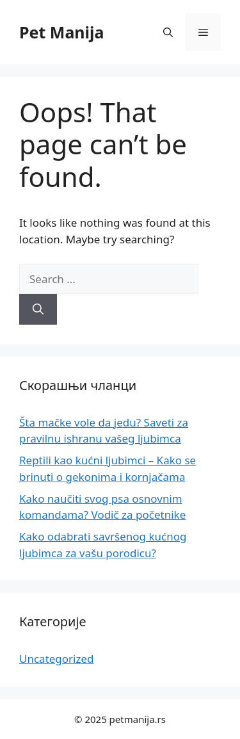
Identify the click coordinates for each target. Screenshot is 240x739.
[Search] (38, 309)
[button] (168, 32)
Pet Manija (61, 32)
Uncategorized (56, 658)
